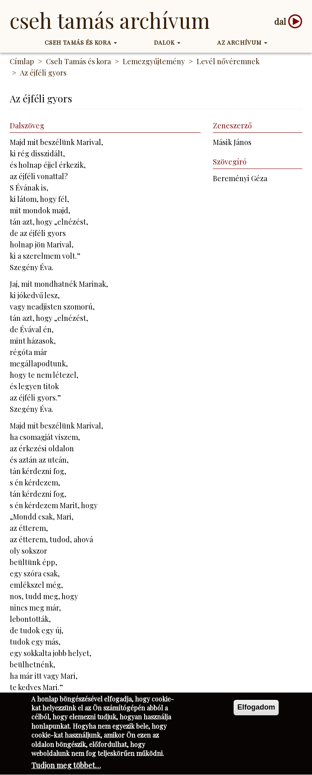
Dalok (167, 42)
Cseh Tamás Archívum (110, 20)
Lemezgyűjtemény (154, 61)
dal (280, 21)
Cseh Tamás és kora (81, 42)
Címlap (22, 61)
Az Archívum (242, 42)
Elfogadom (256, 708)
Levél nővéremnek (228, 61)
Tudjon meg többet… (66, 767)
